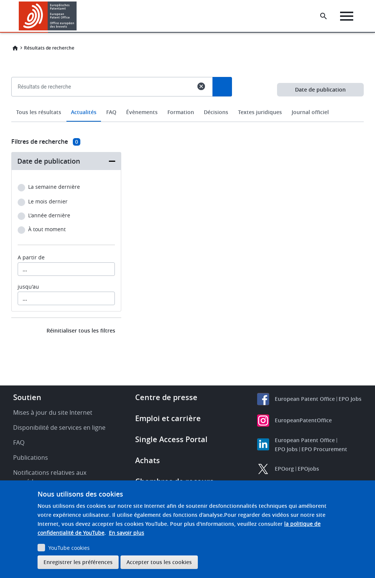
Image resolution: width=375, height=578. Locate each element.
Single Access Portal (171, 439)
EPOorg (284, 468)
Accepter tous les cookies (159, 562)
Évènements (142, 112)
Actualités (83, 112)
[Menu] (347, 16)
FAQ (111, 112)
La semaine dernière (54, 187)
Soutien (27, 397)
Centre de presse (166, 397)
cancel (201, 86)
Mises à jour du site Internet (52, 412)
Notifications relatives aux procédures (49, 477)
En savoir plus (126, 532)
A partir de (31, 257)
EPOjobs (308, 468)
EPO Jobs (350, 398)
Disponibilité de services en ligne (59, 427)
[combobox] (187, 104)
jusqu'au (28, 286)
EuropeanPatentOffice (303, 420)
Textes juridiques (260, 112)
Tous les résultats (38, 112)
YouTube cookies (69, 547)
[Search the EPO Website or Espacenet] (324, 16)
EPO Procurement (324, 449)
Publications (30, 457)
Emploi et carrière (168, 418)
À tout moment (47, 229)
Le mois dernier (48, 202)
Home (15, 48)
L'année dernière (49, 215)
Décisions (216, 112)
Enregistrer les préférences (78, 562)
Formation (180, 112)
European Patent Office (305, 398)
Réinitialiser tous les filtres (81, 330)
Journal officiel (310, 112)
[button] (78, 16)
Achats (147, 460)
